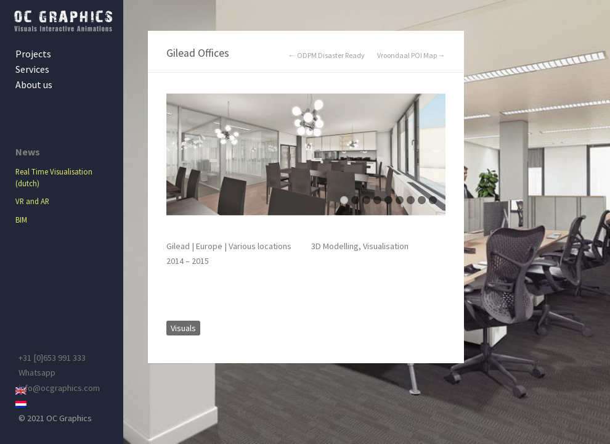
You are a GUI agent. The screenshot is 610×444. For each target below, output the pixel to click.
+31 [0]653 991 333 (52, 357)
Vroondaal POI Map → (411, 55)
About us (33, 84)
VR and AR (32, 201)
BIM (21, 219)
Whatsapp (36, 372)
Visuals (183, 328)
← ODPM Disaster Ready (326, 55)
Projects (33, 53)
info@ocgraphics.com (59, 387)
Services (32, 69)
